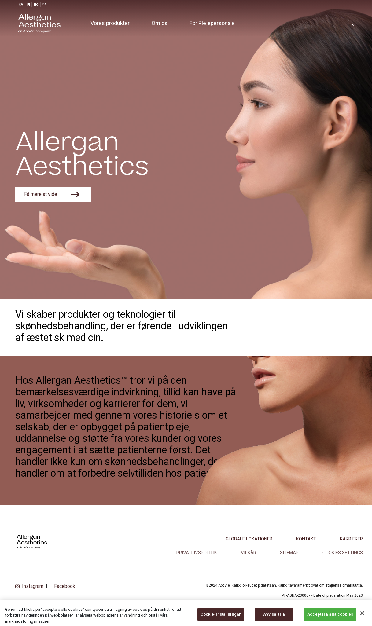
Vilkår (248, 552)
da (44, 4)
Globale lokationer (249, 539)
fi (28, 4)
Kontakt (306, 539)
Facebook (64, 586)
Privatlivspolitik (196, 552)
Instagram (32, 586)
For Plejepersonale (212, 23)
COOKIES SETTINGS (342, 552)
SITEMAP (289, 552)
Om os (160, 23)
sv (21, 4)
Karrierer (351, 539)
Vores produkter (110, 23)
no (36, 4)
